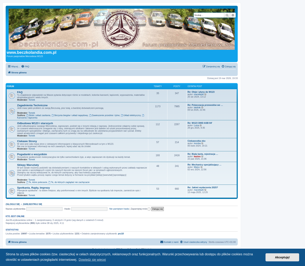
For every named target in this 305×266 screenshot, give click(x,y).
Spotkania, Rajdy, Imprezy (33, 187)
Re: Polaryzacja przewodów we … (205, 105)
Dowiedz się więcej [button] (92, 259)
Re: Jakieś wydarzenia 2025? (203, 187)
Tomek (31, 100)
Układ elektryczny (131, 115)
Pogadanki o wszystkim (32, 154)
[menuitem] (25, 66)
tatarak (197, 107)
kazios (197, 156)
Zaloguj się (13, 204)
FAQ (20, 92)
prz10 (121, 233)
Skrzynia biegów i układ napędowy (70, 115)
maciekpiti (199, 94)
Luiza (196, 125)
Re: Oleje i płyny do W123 (201, 92)
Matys (197, 167)
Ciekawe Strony (27, 141)
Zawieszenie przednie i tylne (104, 115)
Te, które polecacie (36, 182)
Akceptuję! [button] (282, 257)
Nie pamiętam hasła (119, 209)
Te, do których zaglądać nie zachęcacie (68, 182)
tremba (197, 143)
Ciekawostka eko (196, 141)
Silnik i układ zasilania (38, 115)
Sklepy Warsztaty (28, 164)
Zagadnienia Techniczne (32, 105)
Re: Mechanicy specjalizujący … (204, 164)
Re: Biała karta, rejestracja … (203, 154)
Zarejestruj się (32, 204)
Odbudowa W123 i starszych (35, 123)
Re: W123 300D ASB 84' (200, 123)
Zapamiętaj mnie (140, 209)
